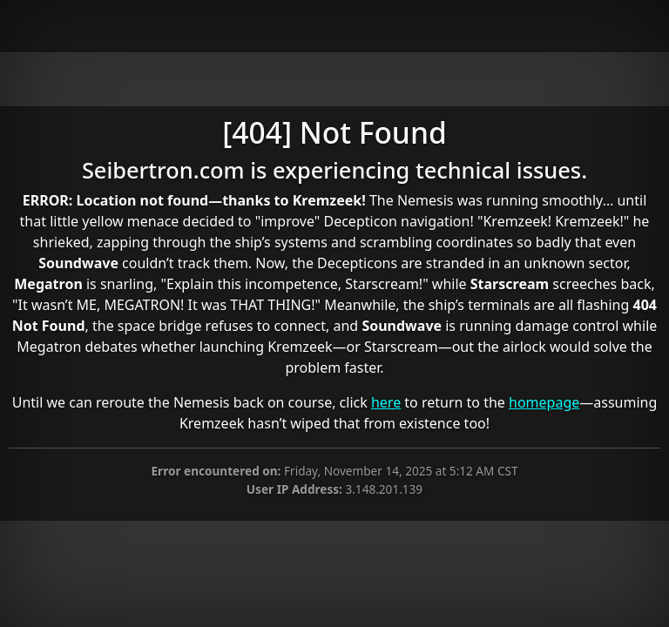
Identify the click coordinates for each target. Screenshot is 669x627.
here (386, 402)
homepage (544, 402)
